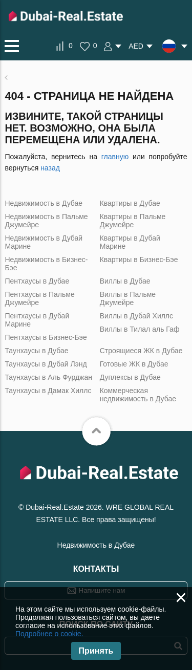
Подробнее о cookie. (49, 634)
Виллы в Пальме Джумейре (128, 298)
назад (50, 168)
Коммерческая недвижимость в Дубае (138, 394)
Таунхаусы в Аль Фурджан (48, 377)
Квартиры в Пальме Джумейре (133, 220)
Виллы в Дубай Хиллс (136, 316)
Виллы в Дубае (125, 281)
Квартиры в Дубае (130, 203)
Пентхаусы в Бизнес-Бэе (46, 337)
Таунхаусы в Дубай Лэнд (46, 364)
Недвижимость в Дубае (43, 203)
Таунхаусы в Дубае (36, 351)
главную (115, 157)
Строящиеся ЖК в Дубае (141, 351)
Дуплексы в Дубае (130, 377)
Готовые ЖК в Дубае (134, 364)
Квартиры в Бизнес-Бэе (139, 259)
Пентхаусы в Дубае (37, 281)
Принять (96, 650)
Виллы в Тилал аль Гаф (140, 329)
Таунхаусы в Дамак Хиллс (48, 390)
